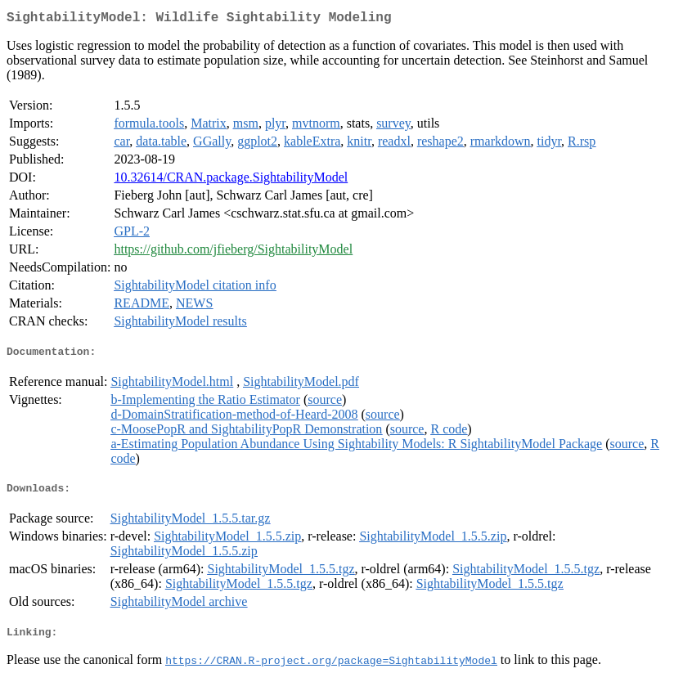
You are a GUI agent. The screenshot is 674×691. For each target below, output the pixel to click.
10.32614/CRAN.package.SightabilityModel (231, 180)
